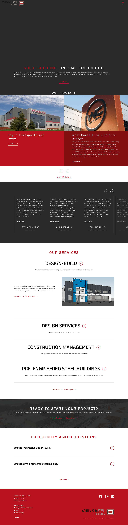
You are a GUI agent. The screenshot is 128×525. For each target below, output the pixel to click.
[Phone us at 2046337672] (23, 510)
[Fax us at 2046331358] (23, 513)
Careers (16, 517)
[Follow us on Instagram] (106, 497)
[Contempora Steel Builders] (13, 3)
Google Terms (110, 518)
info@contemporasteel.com (24, 508)
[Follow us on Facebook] (100, 497)
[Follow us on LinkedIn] (112, 497)
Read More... (21, 221)
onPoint (105, 518)
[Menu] (123, 3)
